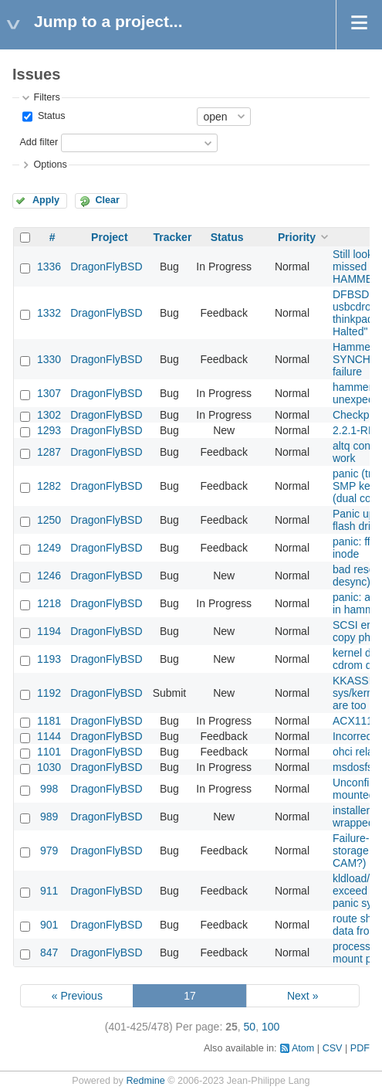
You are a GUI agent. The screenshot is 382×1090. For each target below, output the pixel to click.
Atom (303, 1048)
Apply (45, 200)
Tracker (173, 237)
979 (49, 850)
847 (49, 952)
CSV (333, 1048)
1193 (49, 659)
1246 (49, 575)
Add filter (38, 142)
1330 (49, 359)
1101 (49, 751)
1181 (49, 721)
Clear (107, 200)
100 (270, 1026)
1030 (49, 767)
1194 (49, 631)
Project (109, 237)
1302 (49, 415)
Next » (302, 996)
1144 (49, 736)
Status (50, 115)
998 (49, 789)
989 (49, 816)
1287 (49, 452)
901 (49, 925)
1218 (49, 603)
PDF (360, 1048)
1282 (49, 486)
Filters (46, 97)
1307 (49, 393)
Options (49, 164)
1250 (49, 520)
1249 (49, 548)
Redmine (145, 1080)
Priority (297, 237)
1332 (49, 313)
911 (49, 891)
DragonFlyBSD (106, 266)
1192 (49, 693)
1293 (49, 430)
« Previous (77, 996)
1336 (49, 266)
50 (250, 1026)
